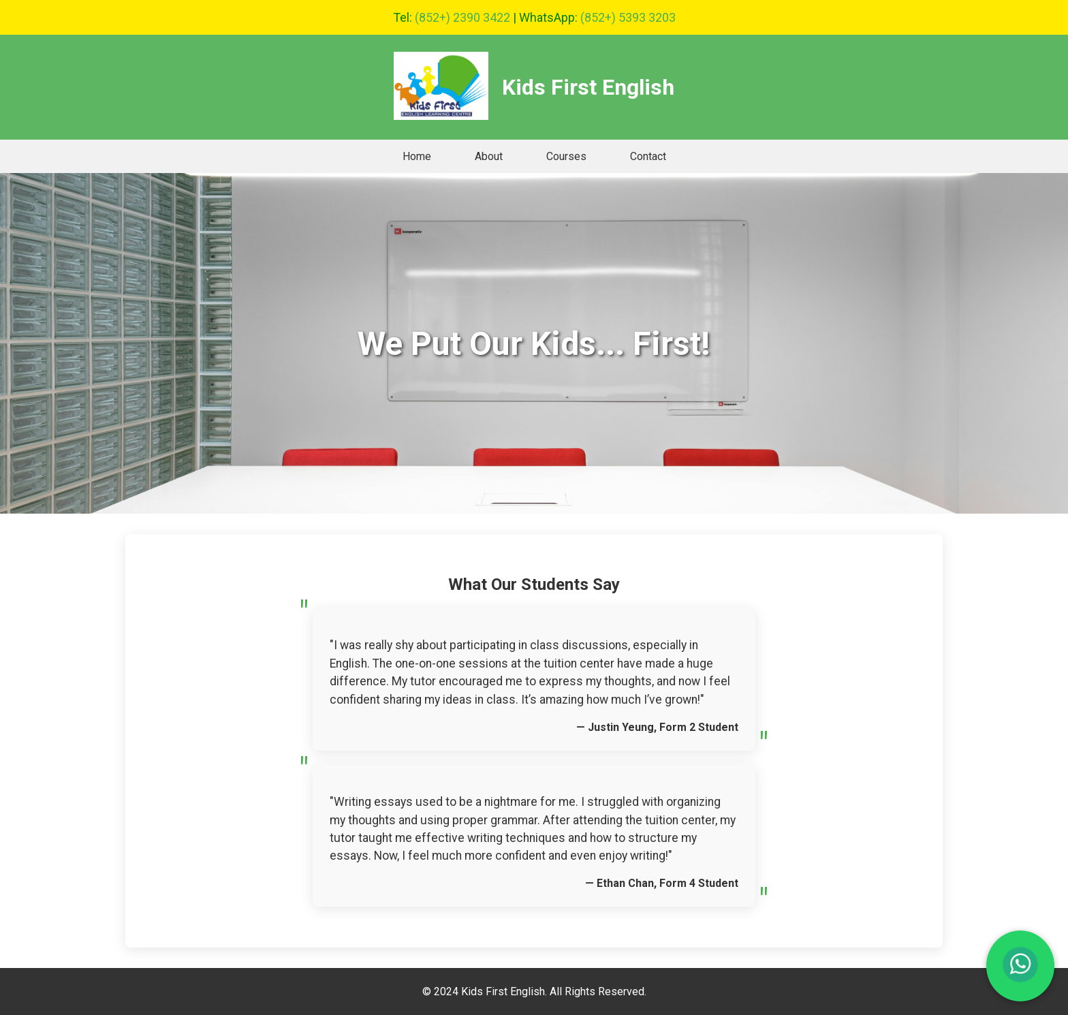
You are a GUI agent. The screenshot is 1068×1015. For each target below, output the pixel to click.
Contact (648, 156)
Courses (566, 156)
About (489, 156)
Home (417, 156)
